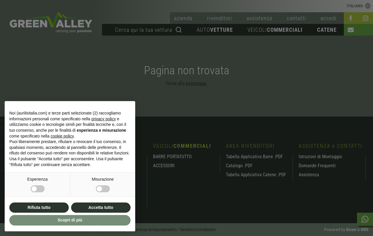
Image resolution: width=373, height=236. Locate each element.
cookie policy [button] (62, 136)
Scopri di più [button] (70, 220)
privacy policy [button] (104, 119)
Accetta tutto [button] (100, 207)
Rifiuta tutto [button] (39, 207)
